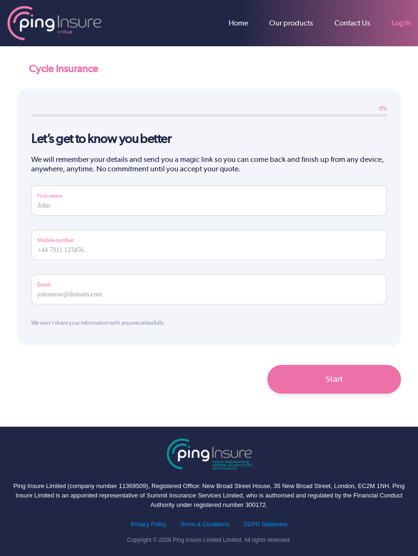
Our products (291, 22)
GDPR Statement (266, 524)
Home (238, 22)
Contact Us (352, 22)
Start (334, 379)
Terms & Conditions (204, 524)
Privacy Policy (148, 524)
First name (49, 196)
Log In (401, 22)
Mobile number (55, 240)
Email (44, 284)
